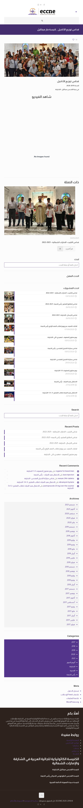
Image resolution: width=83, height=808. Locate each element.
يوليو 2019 (71, 540)
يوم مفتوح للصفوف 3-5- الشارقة (39, 471)
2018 (73, 646)
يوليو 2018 (71, 576)
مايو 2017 (71, 611)
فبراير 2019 (71, 562)
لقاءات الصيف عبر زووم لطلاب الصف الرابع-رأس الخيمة (56, 449)
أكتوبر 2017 (70, 598)
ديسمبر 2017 (70, 589)
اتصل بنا (76, 754)
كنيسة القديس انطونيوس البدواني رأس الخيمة (59, 776)
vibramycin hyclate (66, 482)
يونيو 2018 (71, 580)
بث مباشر (75, 751)
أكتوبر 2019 (70, 536)
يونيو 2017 (71, 607)
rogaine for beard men (65, 471)
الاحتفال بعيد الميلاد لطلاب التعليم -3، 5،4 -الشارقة (36, 482)
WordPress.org (72, 702)
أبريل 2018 (71, 584)
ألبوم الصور (71, 662)
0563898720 (49, 2)
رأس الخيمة (71, 675)
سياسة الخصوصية (31, 801)
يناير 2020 (71, 522)
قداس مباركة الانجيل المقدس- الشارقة (39, 478)
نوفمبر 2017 (70, 593)
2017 (73, 642)
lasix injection (68, 475)
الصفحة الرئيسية (72, 740)
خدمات (76, 748)
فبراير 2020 (70, 518)
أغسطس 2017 (69, 602)
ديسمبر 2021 (70, 505)
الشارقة (72, 666)
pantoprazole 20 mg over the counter (58, 486)
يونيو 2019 (71, 545)
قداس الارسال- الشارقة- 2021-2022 (63, 443)
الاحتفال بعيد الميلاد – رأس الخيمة (46, 475)
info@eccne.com (33, 2)
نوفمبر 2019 (70, 531)
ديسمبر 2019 (70, 527)
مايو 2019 (71, 549)
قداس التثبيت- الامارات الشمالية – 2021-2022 (60, 242)
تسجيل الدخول (73, 691)
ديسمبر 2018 (70, 567)
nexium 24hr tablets (66, 478)
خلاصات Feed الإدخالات (70, 695)
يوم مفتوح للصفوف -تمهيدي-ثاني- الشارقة (60, 454)
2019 (73, 650)
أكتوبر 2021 (70, 509)
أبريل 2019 (71, 553)
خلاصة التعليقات (72, 698)
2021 (73, 658)
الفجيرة (72, 670)
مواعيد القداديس (72, 743)
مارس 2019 (70, 558)
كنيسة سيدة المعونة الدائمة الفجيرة (64, 782)
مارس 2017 (70, 620)
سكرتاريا (76, 746)
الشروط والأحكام (16, 801)
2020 (73, 654)
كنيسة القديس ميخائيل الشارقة (65, 769)
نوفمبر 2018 (70, 571)
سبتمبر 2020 (70, 513)
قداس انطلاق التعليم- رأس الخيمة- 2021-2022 (59, 437)
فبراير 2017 (71, 624)
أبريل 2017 (71, 616)
